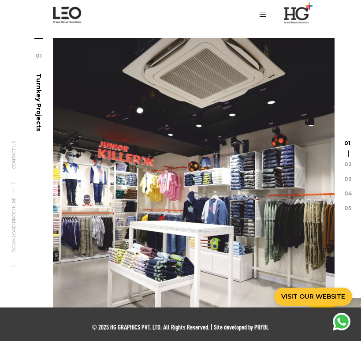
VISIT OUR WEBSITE (313, 296)
